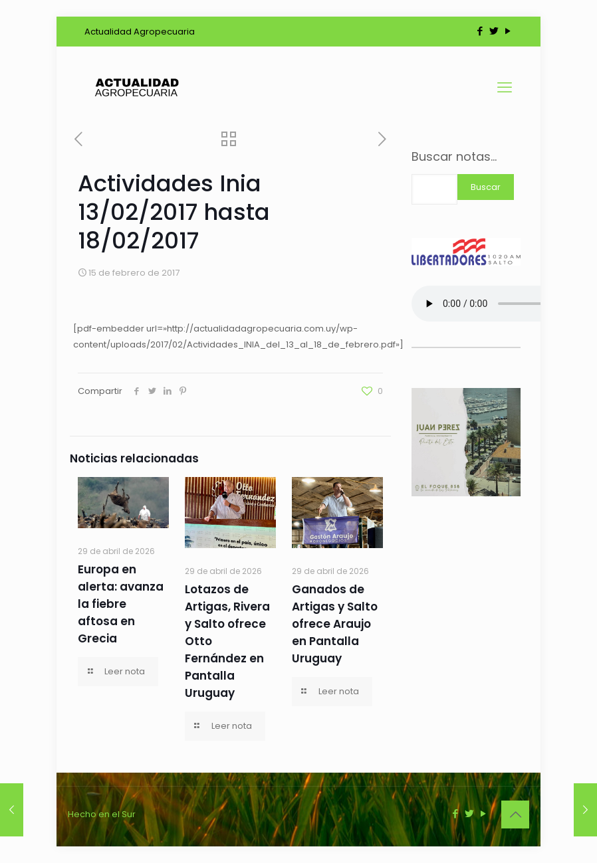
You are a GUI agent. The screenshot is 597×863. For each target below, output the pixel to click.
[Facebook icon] (480, 31)
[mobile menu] (504, 87)
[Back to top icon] (515, 814)
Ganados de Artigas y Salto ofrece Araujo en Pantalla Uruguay (335, 623)
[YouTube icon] (508, 31)
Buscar (486, 187)
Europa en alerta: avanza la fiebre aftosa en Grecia (121, 603)
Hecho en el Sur (102, 814)
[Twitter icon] (494, 31)
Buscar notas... (454, 156)
